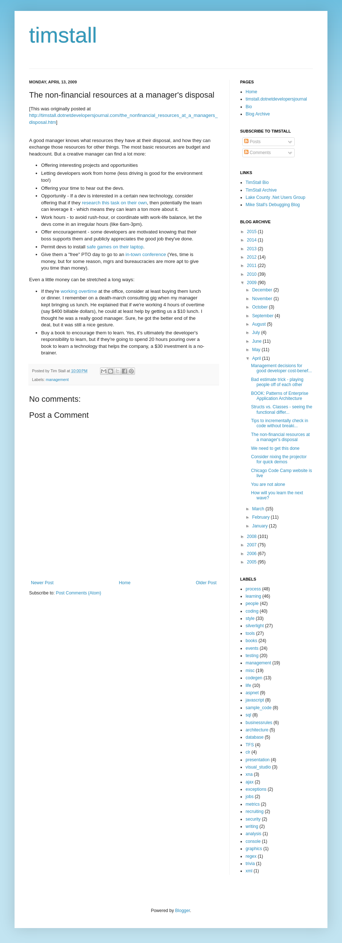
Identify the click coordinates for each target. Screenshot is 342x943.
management (57, 379)
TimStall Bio (257, 182)
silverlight (255, 625)
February (261, 517)
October (260, 307)
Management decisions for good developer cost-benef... (281, 368)
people (252, 603)
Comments (257, 152)
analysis (253, 833)
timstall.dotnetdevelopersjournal (276, 99)
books (251, 640)
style (250, 618)
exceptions (256, 789)
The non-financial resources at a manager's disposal (280, 437)
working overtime (79, 291)
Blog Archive (258, 114)
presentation (258, 759)
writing (252, 826)
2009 (252, 282)
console (253, 841)
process (253, 589)
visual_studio (258, 767)
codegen (254, 677)
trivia (250, 863)
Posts (252, 141)
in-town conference (146, 254)
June (257, 341)
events (252, 648)
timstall (63, 35)
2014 (252, 240)
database (254, 737)
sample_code (258, 707)
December (263, 289)
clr (248, 752)
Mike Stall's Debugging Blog (273, 204)
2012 (252, 257)
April (257, 358)
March (259, 508)
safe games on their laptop (115, 246)
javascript (255, 700)
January (260, 526)
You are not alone (268, 484)
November (263, 298)
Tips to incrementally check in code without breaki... (279, 423)
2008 (252, 536)
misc (250, 670)
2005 (252, 562)
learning (253, 596)
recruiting (254, 811)
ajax (250, 782)
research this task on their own (114, 202)
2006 (252, 553)
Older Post (206, 582)
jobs (250, 796)
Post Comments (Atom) (78, 593)
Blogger (182, 910)
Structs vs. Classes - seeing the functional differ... (281, 409)
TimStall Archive (261, 190)
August (259, 324)
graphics (254, 848)
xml (249, 870)
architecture (257, 729)
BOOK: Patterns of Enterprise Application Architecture (279, 396)
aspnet (252, 692)
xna (249, 774)
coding (252, 611)
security (253, 819)
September (263, 315)
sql (248, 715)
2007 (252, 544)
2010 (252, 274)
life (248, 685)
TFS (250, 744)
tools (250, 633)
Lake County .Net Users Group (275, 197)
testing (252, 655)
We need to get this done (275, 448)
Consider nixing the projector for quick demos (279, 459)
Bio (249, 106)
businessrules (259, 722)
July (256, 332)
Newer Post (42, 582)
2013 (252, 248)
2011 (252, 265)
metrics (253, 804)
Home (125, 582)
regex (251, 856)
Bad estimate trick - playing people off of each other (277, 382)
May (257, 349)
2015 (252, 231)
